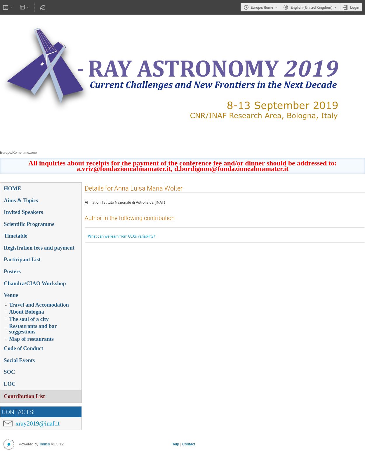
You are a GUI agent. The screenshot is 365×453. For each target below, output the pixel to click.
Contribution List (24, 396)
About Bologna (26, 312)
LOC (9, 384)
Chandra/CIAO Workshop (35, 283)
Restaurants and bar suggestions (33, 329)
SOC (9, 372)
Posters (12, 271)
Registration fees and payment (39, 248)
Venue (11, 295)
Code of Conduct (23, 348)
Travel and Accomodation (39, 305)
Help (175, 444)
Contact (188, 444)
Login (354, 7)
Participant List (22, 259)
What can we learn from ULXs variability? (121, 236)
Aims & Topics (21, 200)
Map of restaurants (31, 339)
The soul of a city (29, 319)
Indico (45, 444)
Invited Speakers (23, 212)
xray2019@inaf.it (37, 423)
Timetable (15, 236)
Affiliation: (93, 202)
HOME (12, 188)
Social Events (19, 360)
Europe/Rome (262, 7)
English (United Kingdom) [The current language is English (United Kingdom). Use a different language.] (312, 7)
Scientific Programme (29, 224)
